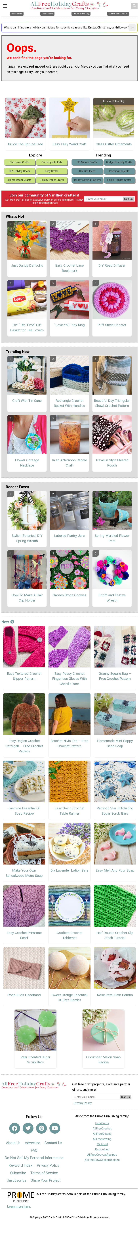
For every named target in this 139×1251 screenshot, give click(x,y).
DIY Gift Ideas (87, 171)
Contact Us (53, 1143)
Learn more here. (19, 1206)
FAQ (34, 1150)
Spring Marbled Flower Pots (112, 538)
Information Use (48, 202)
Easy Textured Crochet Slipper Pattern (24, 676)
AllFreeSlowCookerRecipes (102, 1160)
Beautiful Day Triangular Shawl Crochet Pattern (112, 403)
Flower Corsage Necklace (27, 462)
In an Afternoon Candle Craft (69, 462)
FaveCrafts (102, 1123)
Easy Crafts (51, 171)
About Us (13, 1143)
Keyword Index (20, 1165)
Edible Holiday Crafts (119, 180)
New (7, 622)
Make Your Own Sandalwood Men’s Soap (24, 873)
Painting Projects (119, 171)
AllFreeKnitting (102, 1133)
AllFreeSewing (102, 1139)
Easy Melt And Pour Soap (115, 870)
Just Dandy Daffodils (27, 265)
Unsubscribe (16, 1180)
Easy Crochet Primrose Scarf (24, 935)
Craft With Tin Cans (27, 401)
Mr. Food (102, 1144)
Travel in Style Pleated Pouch (112, 462)
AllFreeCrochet (102, 1128)
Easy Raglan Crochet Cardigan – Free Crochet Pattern (24, 746)
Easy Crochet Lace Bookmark (69, 268)
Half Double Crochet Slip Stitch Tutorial (114, 935)
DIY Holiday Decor (19, 171)
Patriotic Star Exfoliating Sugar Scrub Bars (115, 810)
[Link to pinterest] (41, 1128)
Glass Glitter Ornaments (114, 144)
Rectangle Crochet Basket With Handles (69, 403)
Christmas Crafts (20, 162)
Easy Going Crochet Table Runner (69, 810)
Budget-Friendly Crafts (119, 162)
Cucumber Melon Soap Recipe (103, 1059)
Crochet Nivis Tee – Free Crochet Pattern (69, 743)
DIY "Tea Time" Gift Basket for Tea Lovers (27, 327)
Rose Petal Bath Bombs (115, 995)
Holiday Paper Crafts (52, 180)
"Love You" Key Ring (69, 325)
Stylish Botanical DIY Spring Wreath (27, 538)
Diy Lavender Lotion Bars (69, 870)
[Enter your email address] (96, 1097)
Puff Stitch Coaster (112, 325)
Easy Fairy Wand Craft (69, 144)
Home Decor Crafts (19, 180)
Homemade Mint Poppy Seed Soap (115, 743)
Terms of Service (44, 1173)
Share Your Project (46, 1180)
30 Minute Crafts (87, 162)
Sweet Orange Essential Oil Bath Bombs (69, 997)
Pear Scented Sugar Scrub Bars (35, 1059)
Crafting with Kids (51, 162)
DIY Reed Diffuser (112, 265)
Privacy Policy (48, 1165)
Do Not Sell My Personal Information (34, 1158)
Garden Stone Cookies (69, 595)
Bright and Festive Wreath (112, 597)
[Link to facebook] (14, 1128)
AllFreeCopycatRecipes (102, 1154)
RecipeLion (102, 1149)
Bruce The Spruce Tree (25, 144)
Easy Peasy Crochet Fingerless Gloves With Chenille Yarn (69, 678)
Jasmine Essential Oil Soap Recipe (24, 810)
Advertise (32, 1143)
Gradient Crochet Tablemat (69, 935)
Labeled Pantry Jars (69, 536)
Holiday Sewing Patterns (87, 180)
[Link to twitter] (28, 1128)
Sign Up (128, 199)
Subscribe (18, 1173)
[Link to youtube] (54, 1128)
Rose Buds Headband (24, 995)
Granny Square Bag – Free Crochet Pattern (115, 676)
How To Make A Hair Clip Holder (27, 597)
